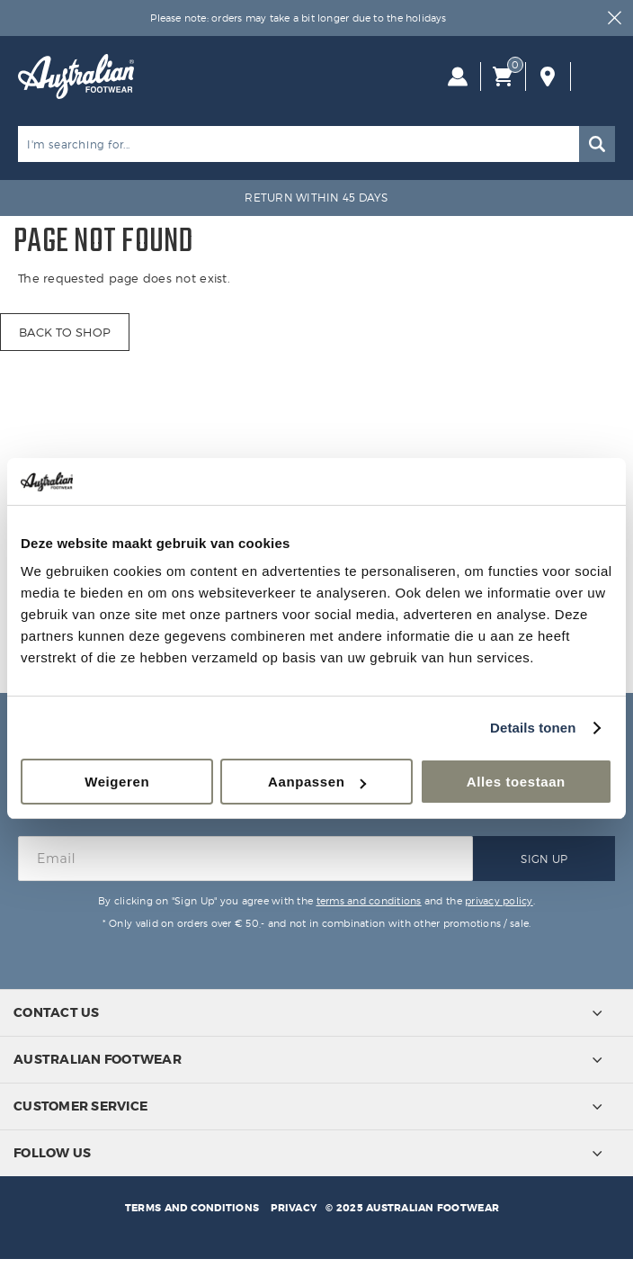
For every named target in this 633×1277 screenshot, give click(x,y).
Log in (457, 76)
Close (615, 18)
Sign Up (544, 859)
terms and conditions (369, 901)
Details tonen (532, 727)
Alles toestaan (516, 781)
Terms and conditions (192, 1207)
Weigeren (117, 781)
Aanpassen (317, 781)
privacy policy (499, 901)
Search (597, 144)
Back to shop (65, 332)
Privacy (293, 1207)
